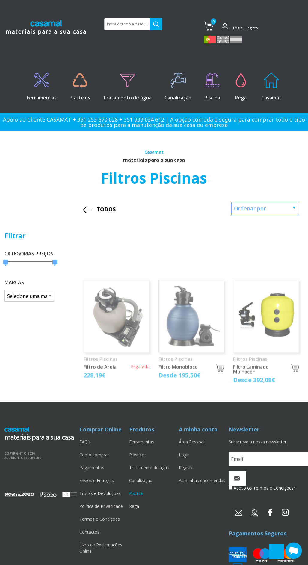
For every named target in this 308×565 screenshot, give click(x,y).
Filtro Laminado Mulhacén (251, 421)
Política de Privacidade (101, 506)
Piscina (136, 493)
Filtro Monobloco (178, 419)
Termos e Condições (99, 519)
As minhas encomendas (202, 480)
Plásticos (138, 455)
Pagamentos (91, 467)
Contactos (89, 532)
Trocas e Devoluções (100, 493)
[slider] (5, 263)
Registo (186, 467)
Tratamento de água (149, 467)
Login (184, 455)
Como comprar (94, 455)
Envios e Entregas (96, 480)
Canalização (141, 480)
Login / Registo (245, 28)
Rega (134, 506)
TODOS (106, 209)
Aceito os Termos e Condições (264, 488)
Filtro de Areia (100, 419)
